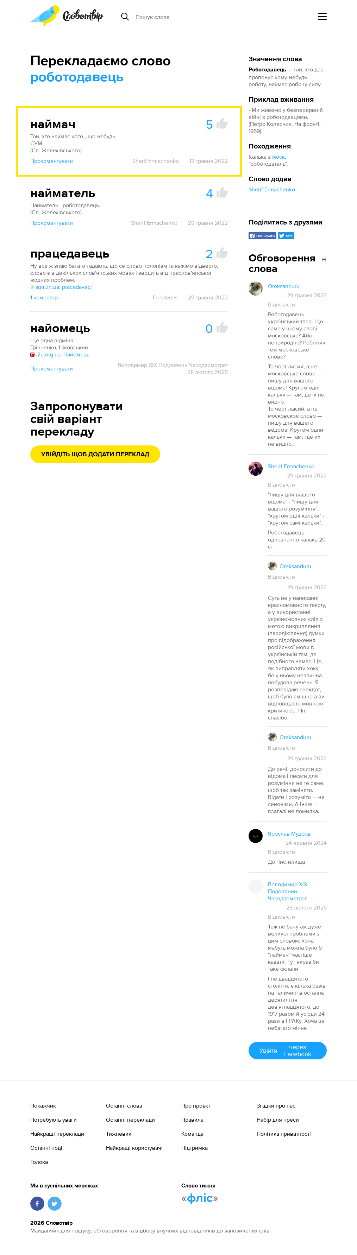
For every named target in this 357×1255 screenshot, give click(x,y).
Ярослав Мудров (289, 833)
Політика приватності (284, 1133)
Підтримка (194, 1148)
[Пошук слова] (190, 16)
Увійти (287, 1050)
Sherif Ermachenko (272, 189)
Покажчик (43, 1105)
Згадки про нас (276, 1105)
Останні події (47, 1148)
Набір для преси (278, 1119)
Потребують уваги (53, 1119)
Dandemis (165, 297)
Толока (39, 1162)
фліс (200, 1198)
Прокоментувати (51, 161)
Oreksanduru (284, 286)
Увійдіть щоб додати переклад (95, 454)
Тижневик (118, 1133)
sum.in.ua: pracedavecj (61, 287)
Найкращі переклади (57, 1133)
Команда (192, 1133)
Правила (192, 1119)
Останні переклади (130, 1119)
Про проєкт (195, 1105)
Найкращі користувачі (134, 1148)
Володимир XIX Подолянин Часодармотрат (173, 365)
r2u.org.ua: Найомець (59, 354)
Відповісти (281, 304)
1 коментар (44, 297)
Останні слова (124, 1105)
